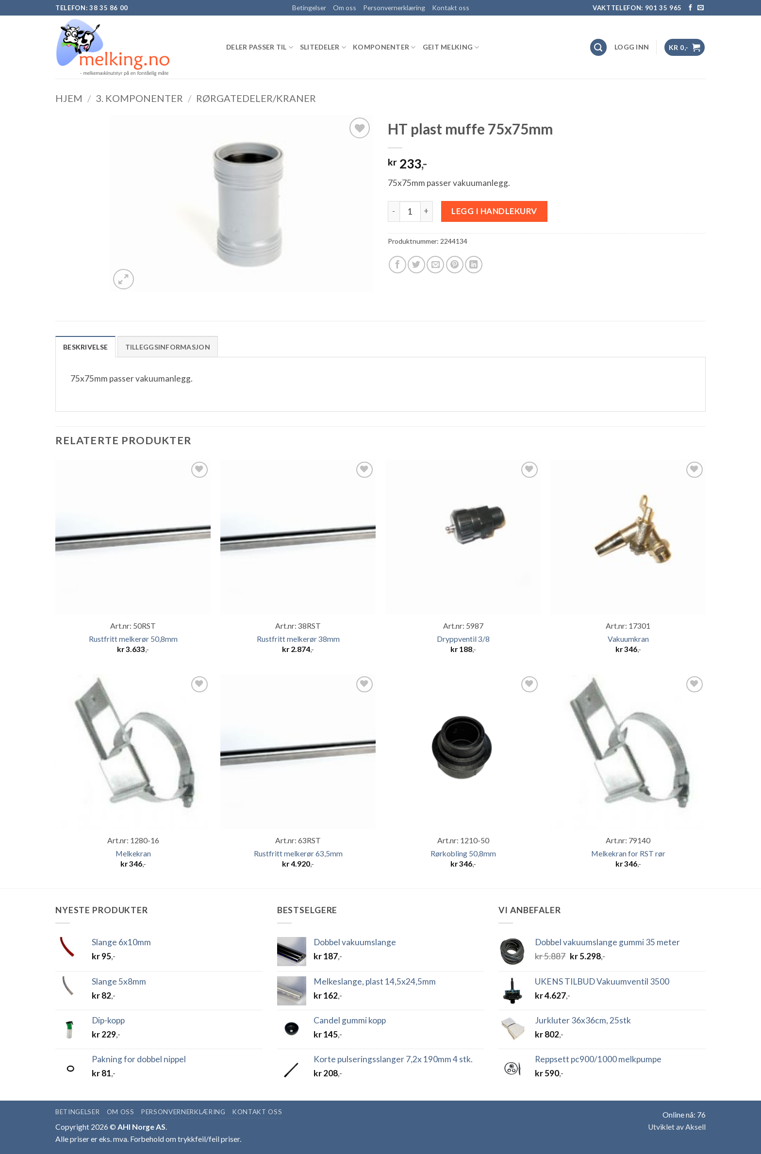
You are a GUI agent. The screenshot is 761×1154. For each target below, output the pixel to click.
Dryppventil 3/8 (463, 639)
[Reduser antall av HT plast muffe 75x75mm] (393, 211)
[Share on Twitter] (416, 264)
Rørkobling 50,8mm (463, 853)
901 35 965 (663, 8)
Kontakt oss (450, 7)
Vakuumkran (628, 639)
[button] (631, 47)
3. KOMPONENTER (139, 98)
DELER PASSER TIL (259, 47)
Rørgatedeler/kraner (256, 98)
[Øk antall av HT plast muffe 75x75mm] (427, 211)
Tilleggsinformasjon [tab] (167, 347)
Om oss (344, 7)
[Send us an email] (700, 8)
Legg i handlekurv (494, 211)
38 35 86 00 (108, 8)
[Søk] (598, 47)
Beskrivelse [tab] (85, 347)
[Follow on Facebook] (690, 8)
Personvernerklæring (394, 7)
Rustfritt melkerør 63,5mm (298, 853)
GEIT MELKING (451, 47)
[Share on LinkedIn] (473, 264)
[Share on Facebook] (397, 264)
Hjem (69, 98)
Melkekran (133, 853)
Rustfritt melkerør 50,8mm (133, 639)
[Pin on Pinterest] (454, 264)
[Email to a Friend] (435, 264)
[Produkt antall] (410, 211)
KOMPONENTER (384, 47)
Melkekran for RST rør (628, 853)
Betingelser (309, 7)
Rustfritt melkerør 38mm (298, 639)
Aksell (695, 1126)
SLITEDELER (323, 47)
